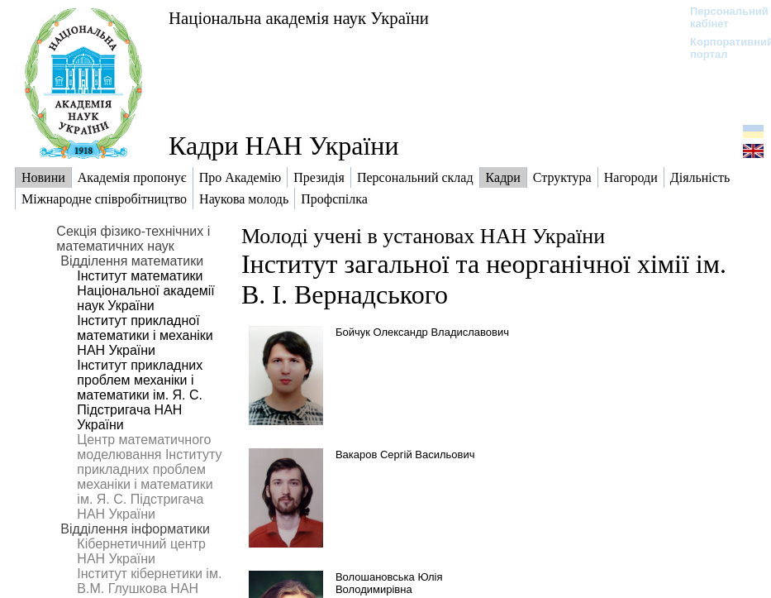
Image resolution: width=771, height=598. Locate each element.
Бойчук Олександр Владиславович (422, 332)
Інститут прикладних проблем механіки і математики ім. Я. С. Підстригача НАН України (139, 395)
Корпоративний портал (721, 48)
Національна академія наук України (299, 17)
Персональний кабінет (721, 17)
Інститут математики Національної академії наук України (145, 291)
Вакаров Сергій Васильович (405, 454)
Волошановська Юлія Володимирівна (389, 583)
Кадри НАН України (284, 145)
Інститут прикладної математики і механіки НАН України (144, 335)
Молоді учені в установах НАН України (423, 236)
